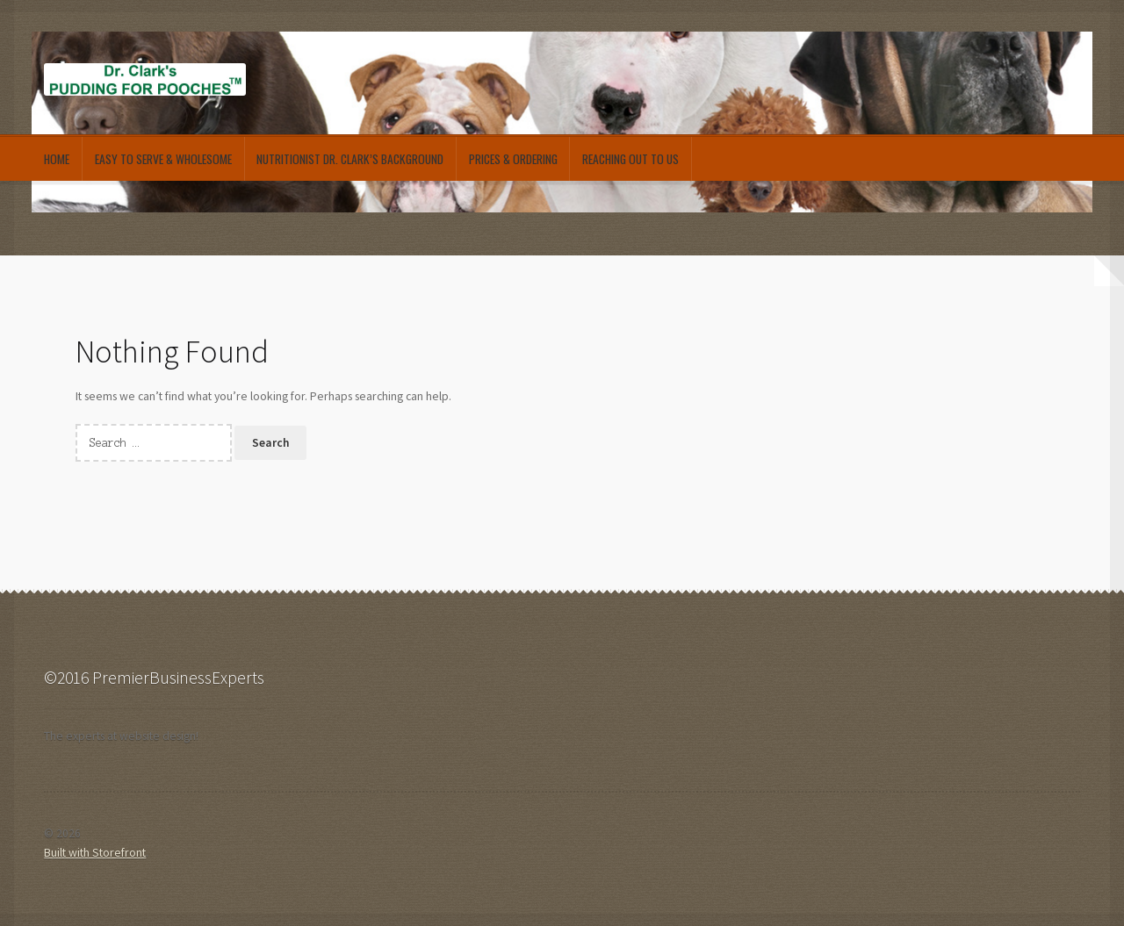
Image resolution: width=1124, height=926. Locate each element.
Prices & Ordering (513, 159)
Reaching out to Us (630, 159)
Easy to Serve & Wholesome (163, 159)
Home (56, 159)
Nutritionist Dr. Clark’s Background (349, 159)
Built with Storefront (95, 852)
